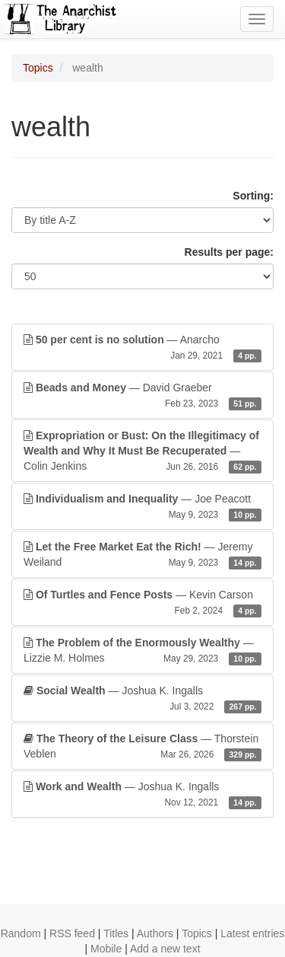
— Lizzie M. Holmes (142, 650)
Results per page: (229, 252)
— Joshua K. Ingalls (142, 698)
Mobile (106, 949)
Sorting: (253, 196)
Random (21, 933)
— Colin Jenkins (142, 451)
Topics (38, 68)
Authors (155, 933)
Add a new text (165, 949)
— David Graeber (142, 395)
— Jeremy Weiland (142, 555)
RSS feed (72, 933)
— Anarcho (142, 347)
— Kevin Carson (142, 603)
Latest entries (252, 933)
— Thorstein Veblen (142, 746)
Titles (115, 933)
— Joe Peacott (142, 507)
